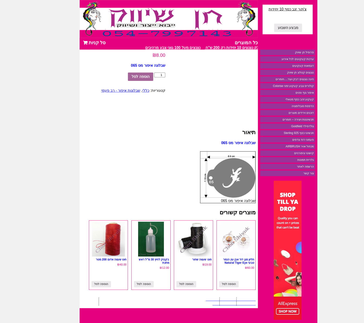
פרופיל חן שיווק (288, 52)
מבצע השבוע (271, 28)
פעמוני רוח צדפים (286, 139)
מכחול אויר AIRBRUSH (283, 146)
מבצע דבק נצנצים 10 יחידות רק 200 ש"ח (220, 48)
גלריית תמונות (289, 160)
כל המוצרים (229, 42)
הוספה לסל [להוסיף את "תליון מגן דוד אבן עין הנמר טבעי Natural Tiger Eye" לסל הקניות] (212, 284)
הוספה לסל (124, 77)
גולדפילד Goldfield (286, 126)
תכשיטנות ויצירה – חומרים (281, 119)
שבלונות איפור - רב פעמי (104, 90)
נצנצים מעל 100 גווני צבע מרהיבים (155, 48)
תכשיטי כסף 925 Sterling (282, 133)
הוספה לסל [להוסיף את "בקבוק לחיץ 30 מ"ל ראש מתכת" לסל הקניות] (127, 284)
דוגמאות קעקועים (286, 65)
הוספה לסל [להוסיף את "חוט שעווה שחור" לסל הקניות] (170, 284)
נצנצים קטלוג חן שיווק (284, 72)
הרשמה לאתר (288, 166)
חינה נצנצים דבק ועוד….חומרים (278, 79)
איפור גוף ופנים (288, 92)
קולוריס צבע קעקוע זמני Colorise (277, 86)
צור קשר (292, 173)
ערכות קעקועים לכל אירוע (281, 59)
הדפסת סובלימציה (286, 106)
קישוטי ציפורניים (287, 153)
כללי (129, 90)
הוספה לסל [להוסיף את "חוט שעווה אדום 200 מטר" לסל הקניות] (85, 284)
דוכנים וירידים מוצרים (284, 112)
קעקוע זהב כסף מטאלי (283, 99)
